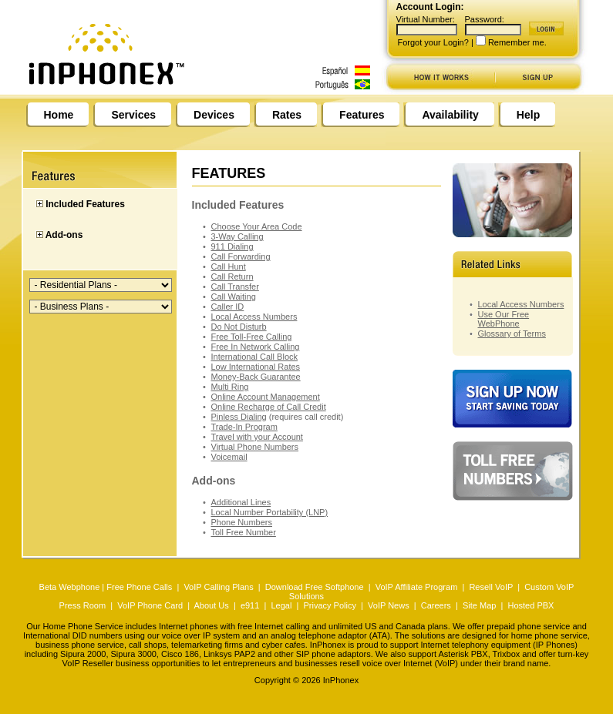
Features (361, 115)
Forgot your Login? (433, 42)
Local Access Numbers (254, 316)
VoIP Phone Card (150, 605)
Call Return (232, 276)
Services (133, 115)
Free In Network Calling (255, 346)
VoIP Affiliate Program (417, 587)
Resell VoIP (491, 587)
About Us (211, 605)
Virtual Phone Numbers (255, 446)
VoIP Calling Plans (218, 587)
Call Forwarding (241, 256)
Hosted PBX (530, 605)
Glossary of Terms (512, 333)
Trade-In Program (244, 426)
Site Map (479, 605)
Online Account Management (265, 396)
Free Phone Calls (139, 587)
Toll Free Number (243, 532)
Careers (436, 605)
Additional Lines (241, 502)
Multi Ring (230, 386)
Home (59, 115)
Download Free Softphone (314, 587)
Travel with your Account (257, 436)
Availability (450, 115)
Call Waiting (233, 296)
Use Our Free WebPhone (504, 319)
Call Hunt (228, 266)
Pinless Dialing (239, 416)
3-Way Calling (237, 236)
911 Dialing (232, 246)
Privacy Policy (329, 605)
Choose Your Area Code (256, 226)
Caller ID (227, 306)
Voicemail (229, 456)
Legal (281, 605)
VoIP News (388, 605)
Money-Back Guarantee (256, 376)
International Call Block (254, 356)
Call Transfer (235, 286)
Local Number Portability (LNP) (269, 512)
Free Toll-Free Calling (251, 336)
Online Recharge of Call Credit (268, 406)
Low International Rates (256, 366)
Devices (214, 115)
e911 (250, 605)
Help (528, 115)
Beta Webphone (69, 587)
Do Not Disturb (239, 326)
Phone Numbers (242, 522)
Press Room (82, 605)
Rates (286, 115)
